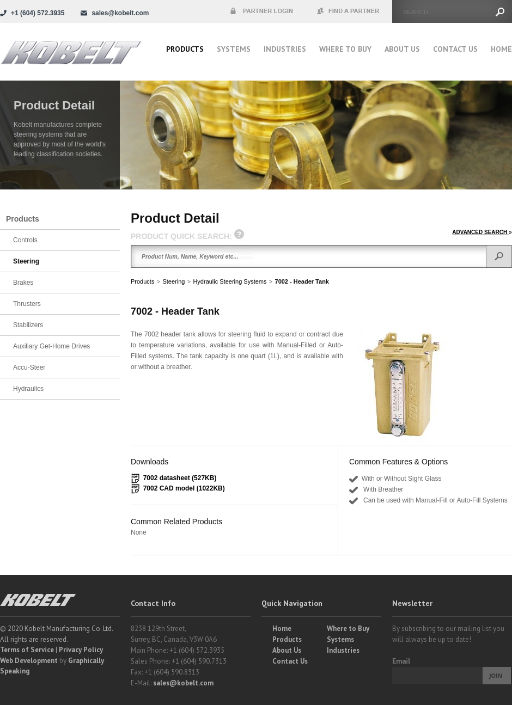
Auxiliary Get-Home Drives (51, 346)
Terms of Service (27, 649)
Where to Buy (348, 628)
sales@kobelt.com (183, 683)
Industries (285, 49)
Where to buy (345, 49)
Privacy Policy (81, 649)
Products (185, 49)
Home (501, 49)
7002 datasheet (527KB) (180, 478)
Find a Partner (348, 11)
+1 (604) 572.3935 (37, 13)
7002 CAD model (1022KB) (184, 488)
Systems (234, 49)
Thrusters (27, 304)
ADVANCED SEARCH (482, 232)
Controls (25, 240)
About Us (402, 49)
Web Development (29, 660)
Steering (173, 281)
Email (401, 661)
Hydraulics (28, 389)
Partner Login (261, 11)
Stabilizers (28, 325)
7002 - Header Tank (302, 281)
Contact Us (455, 49)
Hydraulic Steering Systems (229, 281)
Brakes (23, 282)
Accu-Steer (29, 367)
